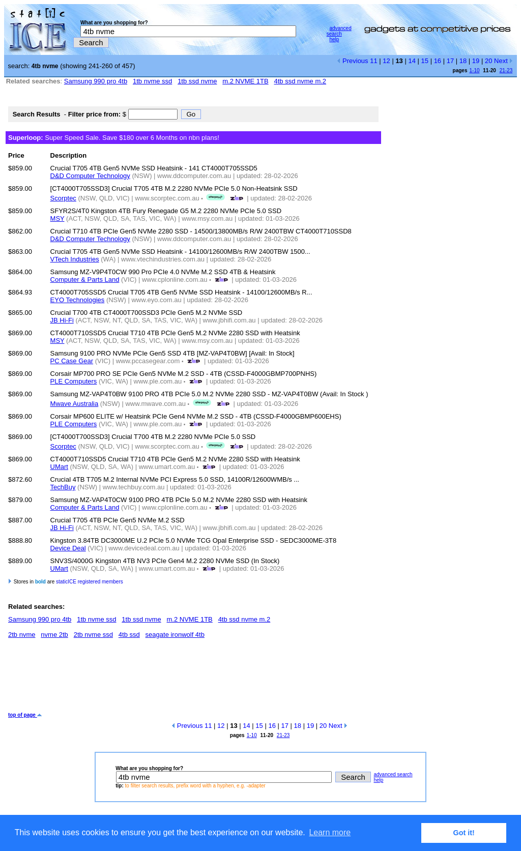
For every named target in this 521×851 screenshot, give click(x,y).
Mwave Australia (74, 403)
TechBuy (63, 487)
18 (463, 61)
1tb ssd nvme (197, 81)
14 (411, 61)
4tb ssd (129, 634)
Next (503, 61)
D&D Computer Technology (90, 176)
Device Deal (68, 548)
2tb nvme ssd (93, 634)
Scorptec (63, 198)
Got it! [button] (464, 833)
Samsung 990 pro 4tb (95, 81)
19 (475, 61)
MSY (57, 218)
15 (424, 61)
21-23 (506, 70)
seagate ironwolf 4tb (175, 634)
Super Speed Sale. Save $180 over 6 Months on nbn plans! (113, 137)
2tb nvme (21, 634)
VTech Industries (74, 259)
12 (386, 61)
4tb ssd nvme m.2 (300, 81)
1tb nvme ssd (152, 81)
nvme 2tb (54, 634)
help (334, 39)
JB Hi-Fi (62, 320)
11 (373, 61)
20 (488, 61)
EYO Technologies (77, 300)
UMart (59, 467)
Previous (352, 61)
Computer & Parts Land (85, 279)
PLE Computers (73, 381)
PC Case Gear (72, 361)
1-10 (474, 70)
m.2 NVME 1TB (245, 81)
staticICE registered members (89, 581)
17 (450, 61)
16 (437, 61)
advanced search (339, 31)
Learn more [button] (330, 832)
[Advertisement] (193, 679)
